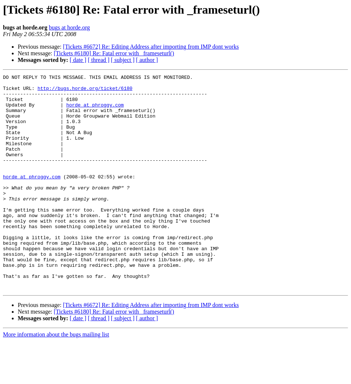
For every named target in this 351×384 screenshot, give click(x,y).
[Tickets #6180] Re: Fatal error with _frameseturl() (114, 53)
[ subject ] (123, 60)
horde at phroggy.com (95, 111)
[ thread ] (99, 60)
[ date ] (78, 60)
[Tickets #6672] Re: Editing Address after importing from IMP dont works (151, 46)
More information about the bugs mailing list (56, 377)
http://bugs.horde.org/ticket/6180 (85, 91)
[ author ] (147, 60)
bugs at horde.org (69, 27)
